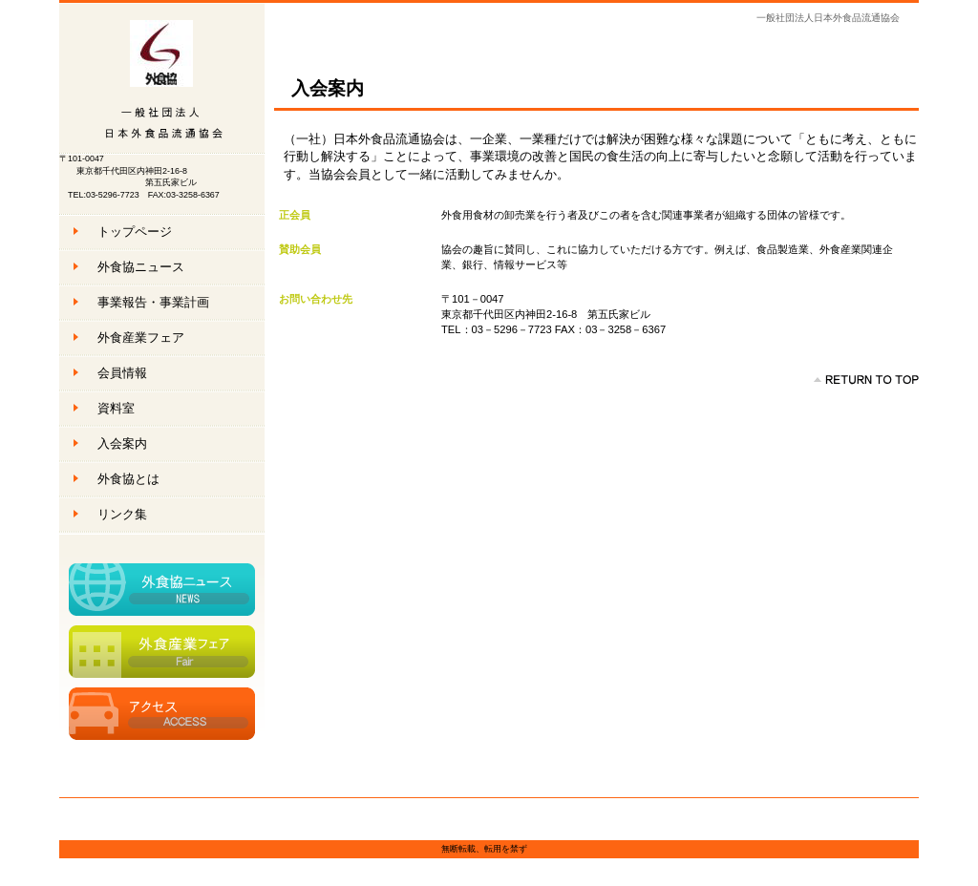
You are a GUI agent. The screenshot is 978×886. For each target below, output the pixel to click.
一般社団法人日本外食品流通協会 (162, 79)
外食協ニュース (162, 589)
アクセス (162, 713)
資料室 (116, 408)
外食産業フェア (162, 651)
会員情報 (122, 373)
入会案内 (122, 443)
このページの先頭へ (866, 380)
